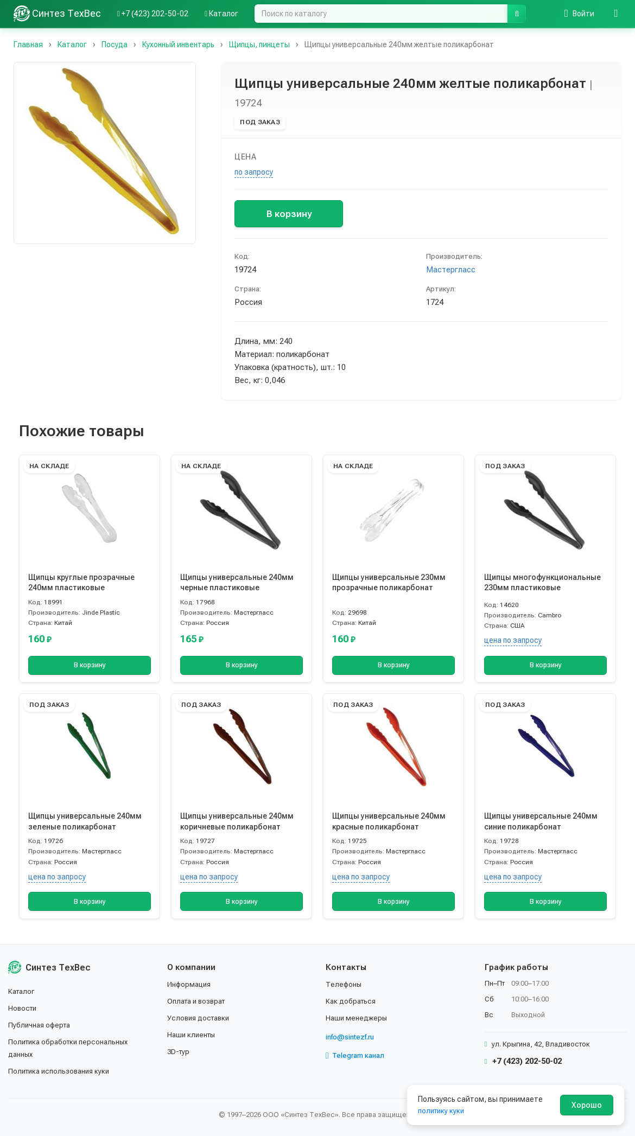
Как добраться (352, 1002)
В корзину (289, 213)
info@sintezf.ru (353, 1037)
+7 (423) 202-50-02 (523, 1063)
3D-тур (179, 1052)
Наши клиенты (193, 1035)
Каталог (22, 993)
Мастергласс (450, 270)
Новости (23, 1009)
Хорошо (587, 1105)
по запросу (253, 172)
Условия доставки (200, 1018)
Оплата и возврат (199, 1002)
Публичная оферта (41, 1026)
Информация (190, 986)
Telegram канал (358, 1056)
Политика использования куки (62, 1071)
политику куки (442, 1110)
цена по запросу (513, 640)
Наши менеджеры (357, 1018)
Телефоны (345, 986)
